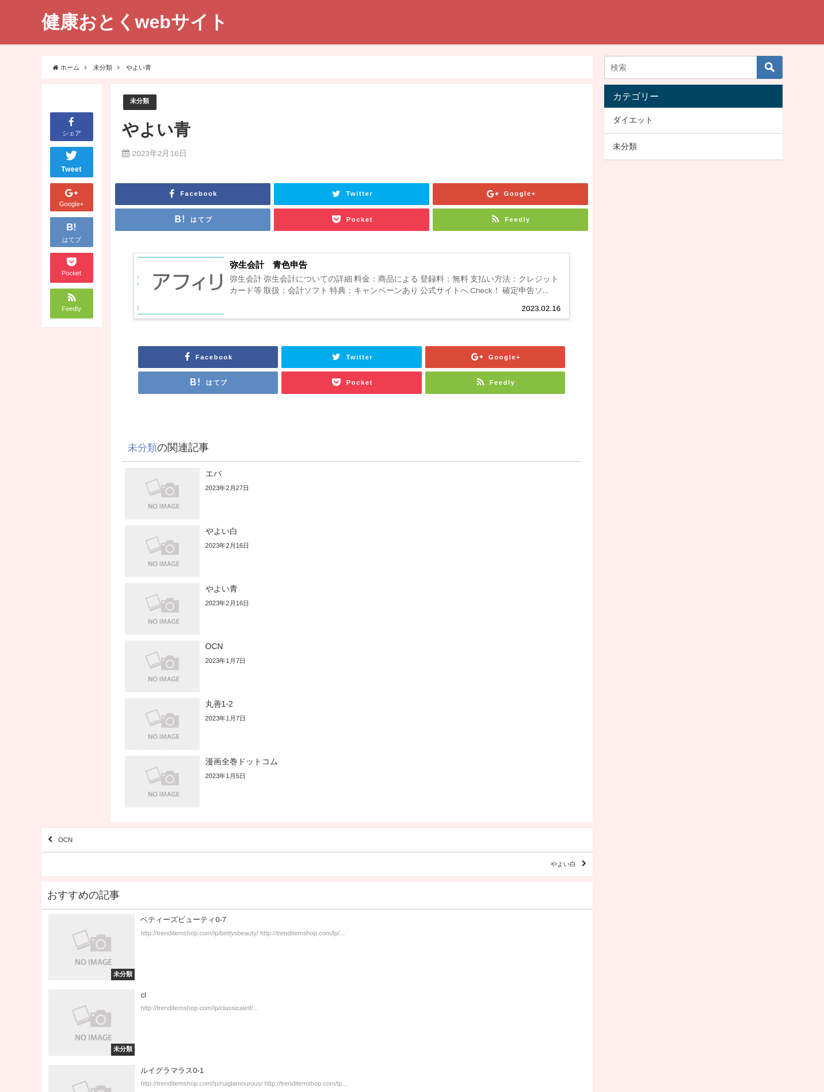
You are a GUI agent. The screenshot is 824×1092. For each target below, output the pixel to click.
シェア (71, 125)
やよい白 (553, 714)
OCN (73, 681)
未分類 (141, 102)
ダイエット (633, 120)
